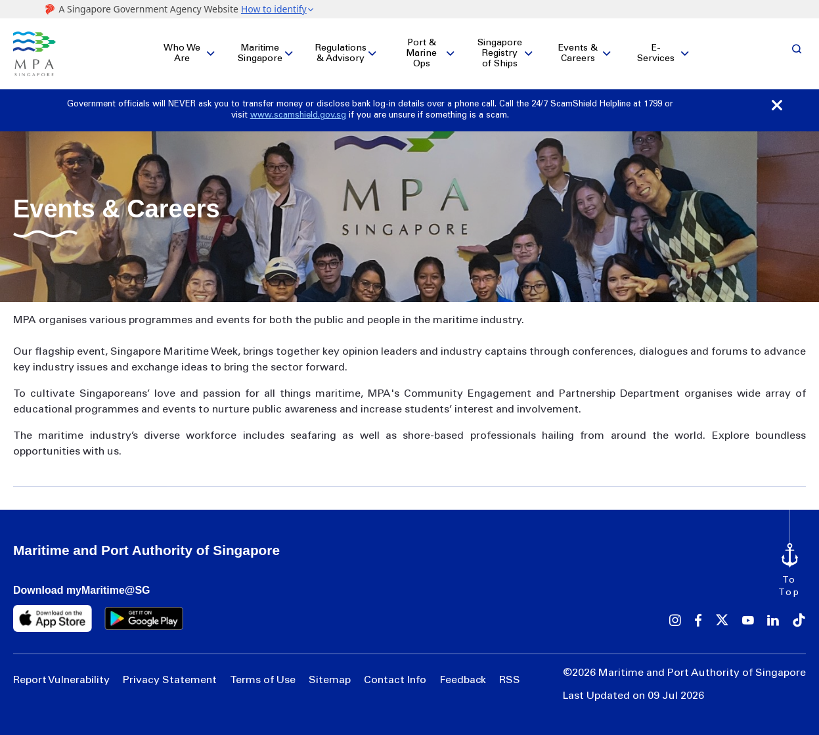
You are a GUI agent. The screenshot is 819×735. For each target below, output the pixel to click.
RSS (509, 680)
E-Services (656, 54)
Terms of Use (263, 680)
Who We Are (182, 54)
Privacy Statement (170, 680)
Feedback (462, 680)
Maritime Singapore (260, 54)
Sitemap (330, 680)
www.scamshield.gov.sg (298, 116)
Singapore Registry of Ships (499, 54)
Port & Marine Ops (421, 54)
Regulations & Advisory (340, 54)
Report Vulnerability (61, 680)
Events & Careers (578, 54)
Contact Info (395, 680)
